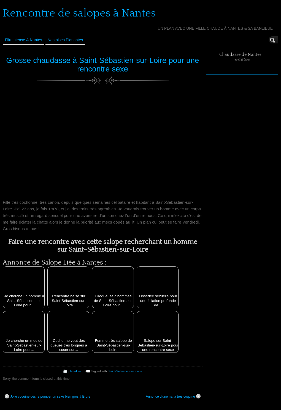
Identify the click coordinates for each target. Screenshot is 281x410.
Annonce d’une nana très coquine (173, 396)
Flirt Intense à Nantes (23, 40)
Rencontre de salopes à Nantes (79, 13)
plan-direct (75, 371)
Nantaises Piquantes (65, 40)
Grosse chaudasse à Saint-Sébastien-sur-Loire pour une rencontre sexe (102, 64)
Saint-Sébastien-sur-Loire (125, 371)
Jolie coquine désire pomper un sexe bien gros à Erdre (47, 396)
